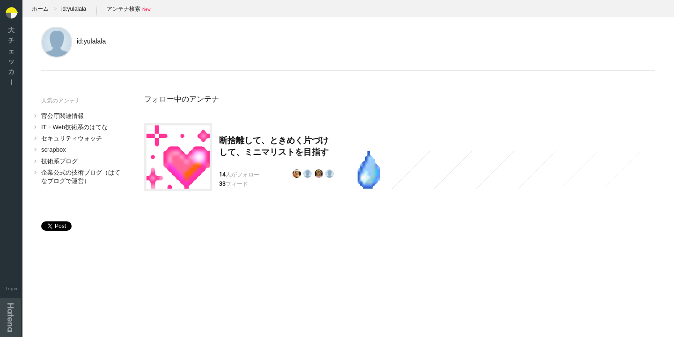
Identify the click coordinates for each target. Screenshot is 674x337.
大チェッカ (11, 56)
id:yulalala (73, 9)
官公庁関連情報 (62, 115)
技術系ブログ (59, 161)
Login (11, 288)
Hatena (10, 317)
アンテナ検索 (123, 9)
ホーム (40, 9)
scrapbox (53, 149)
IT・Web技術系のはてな (74, 127)
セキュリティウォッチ (71, 138)
